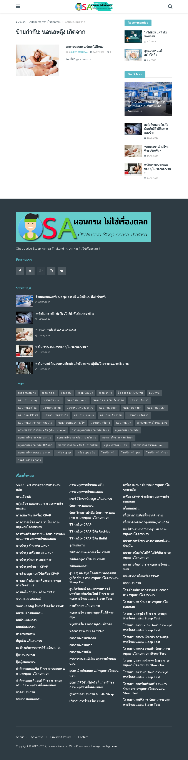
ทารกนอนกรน (25, 634)
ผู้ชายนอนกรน (25, 655)
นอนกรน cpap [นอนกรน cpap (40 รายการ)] (52, 400)
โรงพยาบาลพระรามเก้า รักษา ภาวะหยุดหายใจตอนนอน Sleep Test (147, 651)
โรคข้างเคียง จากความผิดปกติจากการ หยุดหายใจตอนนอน (145, 592)
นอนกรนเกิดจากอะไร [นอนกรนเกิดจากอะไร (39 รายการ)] (71, 423)
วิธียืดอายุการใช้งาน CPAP (87, 559)
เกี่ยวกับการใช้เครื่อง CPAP (87, 701)
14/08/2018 (151, 178)
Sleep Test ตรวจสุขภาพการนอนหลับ (38, 487)
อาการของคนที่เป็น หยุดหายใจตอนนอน (92, 661)
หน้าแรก (20, 22)
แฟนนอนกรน (132, 583)
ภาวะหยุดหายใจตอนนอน (86, 492)
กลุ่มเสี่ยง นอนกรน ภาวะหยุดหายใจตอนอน (39, 506)
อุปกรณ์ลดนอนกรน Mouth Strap (91, 694)
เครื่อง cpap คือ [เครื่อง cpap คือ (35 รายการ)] (86, 452)
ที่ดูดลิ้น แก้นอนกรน (29, 641)
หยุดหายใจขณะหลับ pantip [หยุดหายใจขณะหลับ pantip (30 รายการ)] (34, 437)
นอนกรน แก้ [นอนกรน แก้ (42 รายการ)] (123, 423)
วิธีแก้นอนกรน (78, 566)
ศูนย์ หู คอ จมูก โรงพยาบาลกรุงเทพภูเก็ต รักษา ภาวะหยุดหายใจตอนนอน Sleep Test (93, 577)
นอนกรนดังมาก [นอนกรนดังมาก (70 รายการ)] (139, 400)
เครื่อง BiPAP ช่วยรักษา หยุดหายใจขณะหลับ (146, 487)
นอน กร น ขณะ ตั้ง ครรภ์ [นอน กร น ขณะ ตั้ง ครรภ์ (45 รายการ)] (108, 400)
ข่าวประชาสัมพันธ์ (28, 599)
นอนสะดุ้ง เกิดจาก (75, 22)
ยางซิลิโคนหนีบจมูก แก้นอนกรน (90, 499)
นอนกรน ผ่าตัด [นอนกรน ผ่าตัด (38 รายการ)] (52, 408)
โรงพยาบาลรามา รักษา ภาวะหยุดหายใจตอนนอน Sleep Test (145, 674)
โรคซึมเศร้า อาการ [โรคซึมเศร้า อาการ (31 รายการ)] (29, 460)
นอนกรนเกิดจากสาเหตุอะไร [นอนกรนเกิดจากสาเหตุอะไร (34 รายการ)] (35, 423)
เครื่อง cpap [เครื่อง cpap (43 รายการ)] (64, 452)
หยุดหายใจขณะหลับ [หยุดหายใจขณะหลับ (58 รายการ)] (127, 430)
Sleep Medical (79, 52)
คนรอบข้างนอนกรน (29, 613)
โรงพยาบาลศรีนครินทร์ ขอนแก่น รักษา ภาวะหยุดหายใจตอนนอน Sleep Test (145, 688)
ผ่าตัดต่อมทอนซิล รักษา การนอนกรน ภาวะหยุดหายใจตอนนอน (40, 671)
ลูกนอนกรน (77, 545)
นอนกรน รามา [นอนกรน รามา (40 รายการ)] (132, 408)
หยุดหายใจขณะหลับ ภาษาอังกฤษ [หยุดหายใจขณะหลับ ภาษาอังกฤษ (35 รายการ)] (76, 437)
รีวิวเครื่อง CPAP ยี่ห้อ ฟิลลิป (88, 538)
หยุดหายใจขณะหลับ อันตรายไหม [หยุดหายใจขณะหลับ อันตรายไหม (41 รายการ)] (78, 445)
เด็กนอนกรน (131, 508)
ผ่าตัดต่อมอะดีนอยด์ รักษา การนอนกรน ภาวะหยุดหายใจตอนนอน (39, 683)
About (20, 737)
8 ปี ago (150, 41)
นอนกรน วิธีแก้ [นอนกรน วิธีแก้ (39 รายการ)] (156, 408)
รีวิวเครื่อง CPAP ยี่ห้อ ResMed (89, 531)
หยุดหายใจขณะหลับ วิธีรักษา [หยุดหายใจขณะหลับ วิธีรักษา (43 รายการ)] (35, 445)
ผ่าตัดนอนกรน (25, 692)
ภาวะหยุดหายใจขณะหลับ (86, 485)
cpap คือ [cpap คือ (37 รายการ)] (66, 393)
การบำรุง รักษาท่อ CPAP (32, 546)
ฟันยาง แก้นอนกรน (29, 699)
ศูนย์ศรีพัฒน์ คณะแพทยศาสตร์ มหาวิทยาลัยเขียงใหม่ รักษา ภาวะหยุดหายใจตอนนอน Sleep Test (91, 594)
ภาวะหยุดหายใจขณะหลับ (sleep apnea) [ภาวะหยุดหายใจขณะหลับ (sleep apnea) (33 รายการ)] (42, 430)
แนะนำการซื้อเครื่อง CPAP (141, 576)
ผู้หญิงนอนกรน (25, 662)
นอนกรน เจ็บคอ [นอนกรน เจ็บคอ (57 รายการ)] (100, 423)
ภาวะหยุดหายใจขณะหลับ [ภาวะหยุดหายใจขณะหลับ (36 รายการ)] (152, 423)
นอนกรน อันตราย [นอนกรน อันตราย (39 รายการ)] (111, 415)
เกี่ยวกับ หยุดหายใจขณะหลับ (45, 22)
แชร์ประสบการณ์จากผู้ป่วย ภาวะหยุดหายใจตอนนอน (145, 531)
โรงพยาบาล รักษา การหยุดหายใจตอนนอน (145, 604)
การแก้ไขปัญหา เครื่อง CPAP (35, 592)
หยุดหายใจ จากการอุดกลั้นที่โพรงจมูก (91, 615)
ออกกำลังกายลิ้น (80, 652)
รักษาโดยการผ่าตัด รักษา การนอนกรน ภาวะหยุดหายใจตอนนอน (92, 515)
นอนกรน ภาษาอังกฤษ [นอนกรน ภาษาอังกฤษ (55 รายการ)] (80, 408)
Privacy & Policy (60, 737)
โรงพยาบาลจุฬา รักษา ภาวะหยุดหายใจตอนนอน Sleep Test (144, 616)
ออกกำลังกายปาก (80, 645)
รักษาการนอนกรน (81, 506)
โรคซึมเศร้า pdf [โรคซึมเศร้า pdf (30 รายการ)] (130, 452)
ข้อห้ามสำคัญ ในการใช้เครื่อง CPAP (40, 606)
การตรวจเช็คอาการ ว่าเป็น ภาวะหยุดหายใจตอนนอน (38, 524)
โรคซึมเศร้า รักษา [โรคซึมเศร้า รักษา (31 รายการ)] (157, 452)
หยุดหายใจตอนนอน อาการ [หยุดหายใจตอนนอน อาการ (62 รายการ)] (34, 452)
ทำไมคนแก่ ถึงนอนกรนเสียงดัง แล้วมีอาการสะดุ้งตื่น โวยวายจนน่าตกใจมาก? (82, 364)
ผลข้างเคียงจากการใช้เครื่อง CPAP (39, 648)
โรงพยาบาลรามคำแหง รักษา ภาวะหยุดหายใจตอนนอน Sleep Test (146, 663)
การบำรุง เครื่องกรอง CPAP (34, 553)
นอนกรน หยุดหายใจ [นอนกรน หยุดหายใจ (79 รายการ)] (56, 415)
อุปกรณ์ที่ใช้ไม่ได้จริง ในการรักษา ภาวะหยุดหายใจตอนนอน (91, 684)
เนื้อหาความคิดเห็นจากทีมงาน (143, 515)
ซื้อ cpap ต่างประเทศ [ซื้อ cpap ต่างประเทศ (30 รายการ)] (130, 393)
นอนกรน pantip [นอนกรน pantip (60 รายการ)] (77, 400)
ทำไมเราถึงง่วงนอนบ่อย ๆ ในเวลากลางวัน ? (157, 169)
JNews (51, 746)
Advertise (37, 737)
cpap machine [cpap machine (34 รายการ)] (27, 393)
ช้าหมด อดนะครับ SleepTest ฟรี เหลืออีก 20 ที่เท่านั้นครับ (146, 104)
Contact (83, 737)
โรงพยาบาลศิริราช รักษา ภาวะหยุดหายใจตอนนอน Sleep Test (146, 702)
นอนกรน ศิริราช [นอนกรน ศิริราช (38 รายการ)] (28, 415)
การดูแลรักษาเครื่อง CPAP (33, 515)
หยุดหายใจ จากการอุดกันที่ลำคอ (90, 624)
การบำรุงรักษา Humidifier (34, 560)
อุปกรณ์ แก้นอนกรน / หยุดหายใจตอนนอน (93, 673)
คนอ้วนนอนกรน (26, 620)
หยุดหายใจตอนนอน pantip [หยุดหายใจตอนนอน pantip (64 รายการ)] (149, 445)
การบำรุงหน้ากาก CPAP (32, 567)
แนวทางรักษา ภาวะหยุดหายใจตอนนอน (146, 567)
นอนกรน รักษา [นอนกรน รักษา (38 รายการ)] (108, 408)
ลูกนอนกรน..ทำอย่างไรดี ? (153, 52)
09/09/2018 (135, 111)
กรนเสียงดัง (23, 497)
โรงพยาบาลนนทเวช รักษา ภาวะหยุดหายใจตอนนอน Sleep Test (147, 627)
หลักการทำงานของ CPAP (86, 631)
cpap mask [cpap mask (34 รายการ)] (48, 393)
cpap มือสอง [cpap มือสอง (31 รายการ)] (85, 393)
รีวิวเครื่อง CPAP (80, 525)
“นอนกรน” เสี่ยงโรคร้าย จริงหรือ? (156, 149)
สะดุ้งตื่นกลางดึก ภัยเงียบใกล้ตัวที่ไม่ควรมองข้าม (156, 128)
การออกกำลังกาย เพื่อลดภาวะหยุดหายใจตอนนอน (38, 583)
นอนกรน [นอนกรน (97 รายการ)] (154, 393)
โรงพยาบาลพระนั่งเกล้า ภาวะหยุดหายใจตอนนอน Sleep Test (145, 639)
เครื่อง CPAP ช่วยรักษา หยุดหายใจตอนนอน (146, 499)
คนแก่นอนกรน (25, 627)
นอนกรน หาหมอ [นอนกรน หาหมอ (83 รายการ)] (84, 415)
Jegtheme (111, 746)
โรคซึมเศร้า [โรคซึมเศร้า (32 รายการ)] (108, 452)
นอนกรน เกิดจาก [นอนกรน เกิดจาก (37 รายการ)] (138, 415)
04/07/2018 (97, 52)
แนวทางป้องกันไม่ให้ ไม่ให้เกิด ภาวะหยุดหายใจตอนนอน (147, 555)
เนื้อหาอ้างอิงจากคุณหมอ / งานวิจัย (146, 522)
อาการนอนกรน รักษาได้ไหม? (84, 47)
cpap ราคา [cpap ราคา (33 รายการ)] (105, 393)
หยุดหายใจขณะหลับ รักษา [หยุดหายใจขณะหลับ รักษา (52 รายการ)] (117, 437)
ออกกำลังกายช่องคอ (82, 638)
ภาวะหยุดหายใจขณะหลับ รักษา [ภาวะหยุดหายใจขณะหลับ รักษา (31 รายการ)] (90, 430)
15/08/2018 (151, 137)
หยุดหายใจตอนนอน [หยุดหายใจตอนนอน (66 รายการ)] (115, 445)
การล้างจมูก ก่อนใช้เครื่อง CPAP (37, 574)
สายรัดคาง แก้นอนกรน (84, 606)
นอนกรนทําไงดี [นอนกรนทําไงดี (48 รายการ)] (27, 408)
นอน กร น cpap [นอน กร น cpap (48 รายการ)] (28, 400)
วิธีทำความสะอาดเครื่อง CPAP (89, 552)
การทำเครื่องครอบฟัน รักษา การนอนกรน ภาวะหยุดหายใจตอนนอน (40, 536)
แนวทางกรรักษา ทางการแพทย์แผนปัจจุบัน (146, 543)
